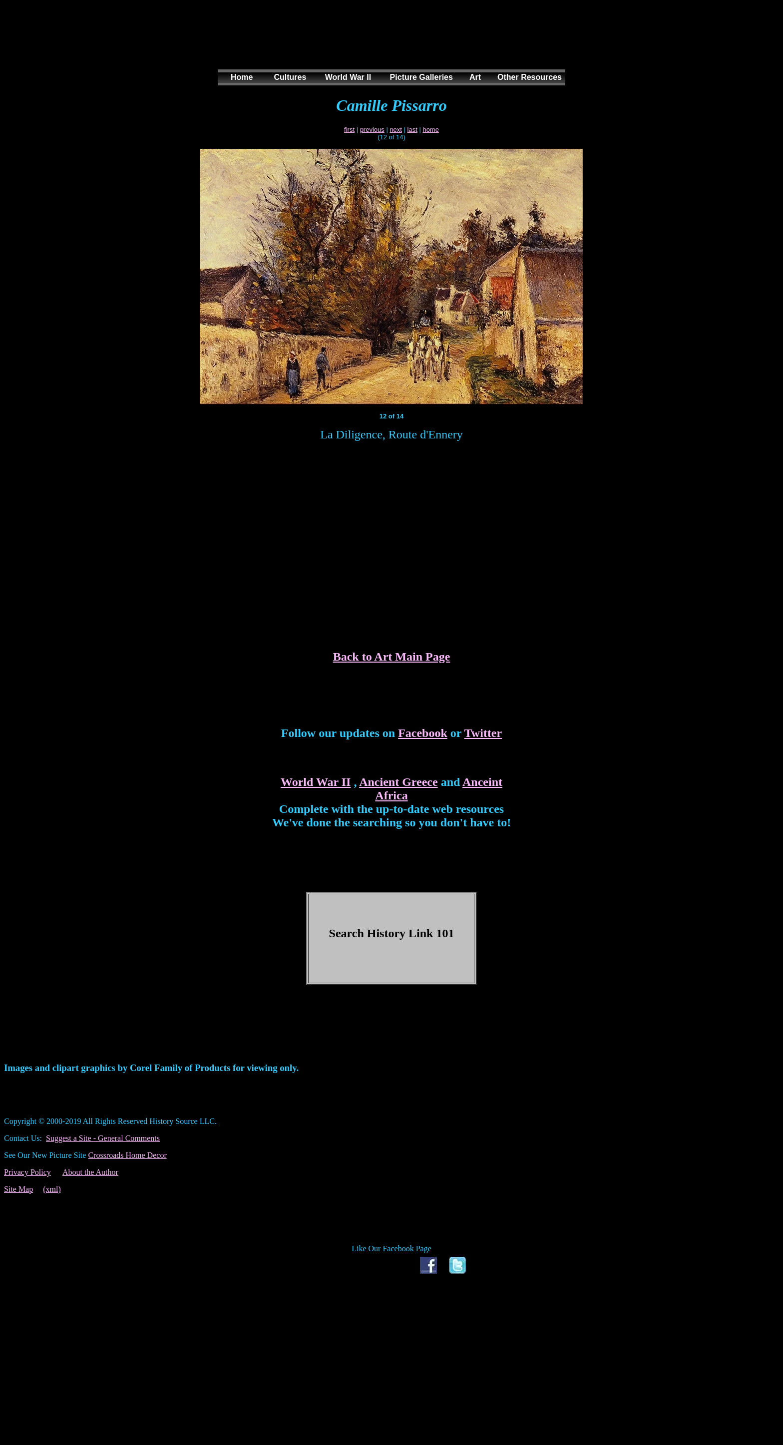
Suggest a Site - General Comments (103, 1138)
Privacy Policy (27, 1172)
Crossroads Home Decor (127, 1155)
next (396, 129)
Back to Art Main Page (391, 656)
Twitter (483, 732)
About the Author (90, 1172)
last (412, 129)
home (430, 129)
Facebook (422, 732)
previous (372, 129)
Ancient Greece (398, 781)
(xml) (52, 1189)
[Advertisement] (389, 44)
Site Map (18, 1189)
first (349, 129)
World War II (316, 781)
